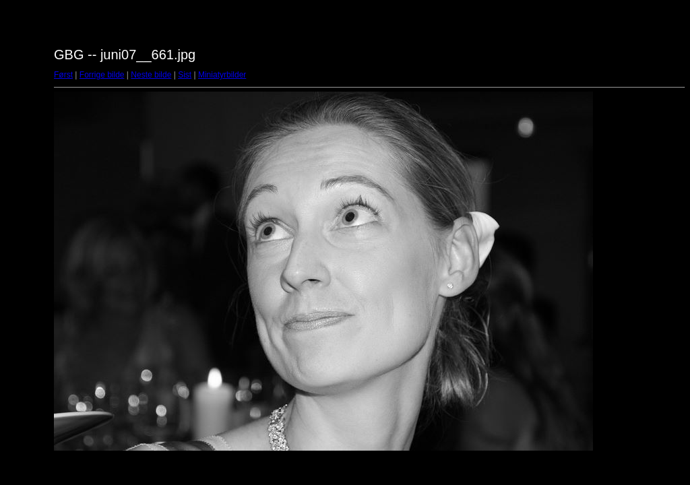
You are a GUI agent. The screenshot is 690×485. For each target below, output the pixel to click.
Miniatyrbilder (222, 74)
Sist (184, 74)
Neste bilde (151, 74)
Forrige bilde (102, 74)
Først (63, 74)
